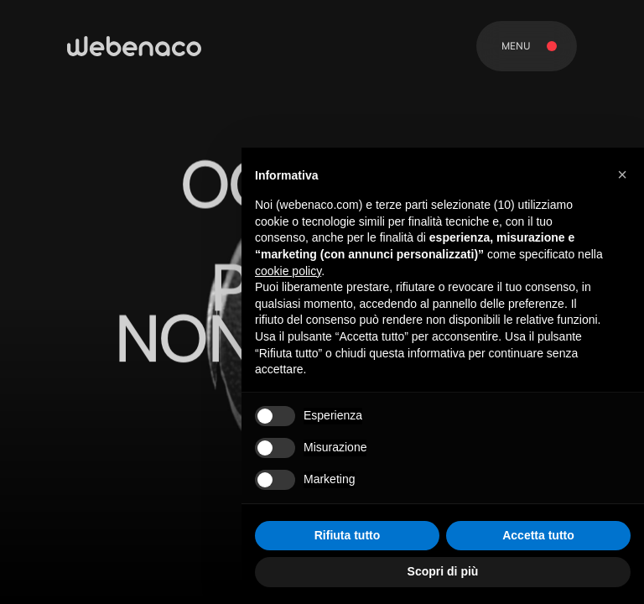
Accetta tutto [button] (538, 535)
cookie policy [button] (288, 271)
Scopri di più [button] (443, 571)
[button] (622, 174)
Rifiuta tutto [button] (347, 535)
